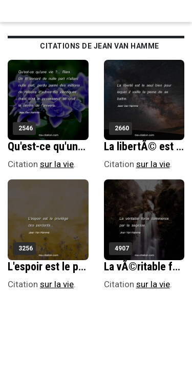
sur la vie (57, 164)
